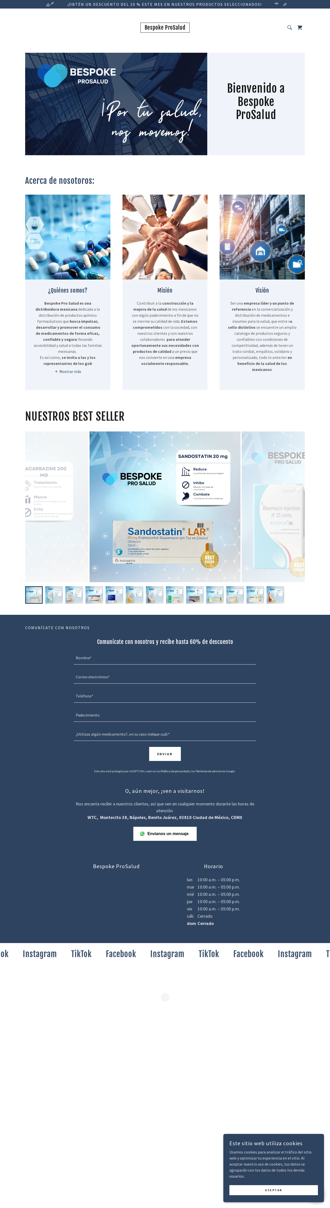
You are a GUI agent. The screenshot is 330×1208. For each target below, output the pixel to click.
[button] (300, 28)
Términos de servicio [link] (208, 771)
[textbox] (165, 658)
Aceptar (273, 1190)
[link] (165, 28)
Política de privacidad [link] (175, 771)
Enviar (165, 754)
